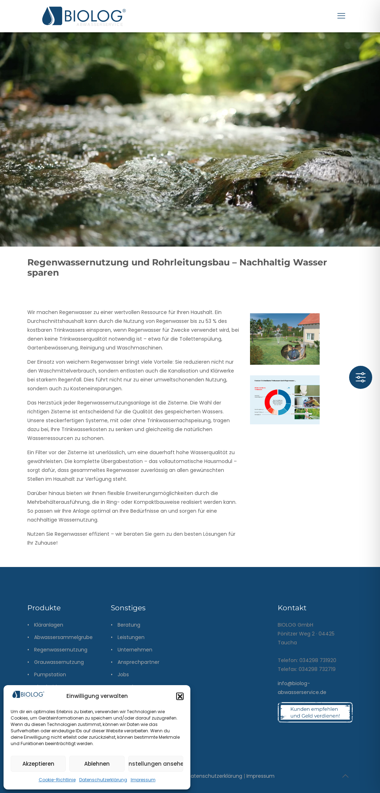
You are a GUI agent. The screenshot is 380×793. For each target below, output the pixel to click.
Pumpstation (50, 674)
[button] (179, 696)
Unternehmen (135, 649)
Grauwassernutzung (59, 662)
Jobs (123, 674)
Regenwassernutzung (60, 649)
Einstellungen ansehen (155, 763)
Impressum (143, 780)
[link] (285, 399)
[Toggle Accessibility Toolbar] (360, 377)
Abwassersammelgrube (63, 637)
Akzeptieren (38, 763)
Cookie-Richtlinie (57, 780)
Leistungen (131, 637)
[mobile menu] (341, 16)
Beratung (129, 624)
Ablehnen (97, 763)
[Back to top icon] (345, 776)
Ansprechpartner (138, 662)
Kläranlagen (48, 624)
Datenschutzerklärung (103, 780)
